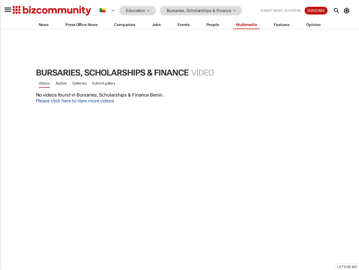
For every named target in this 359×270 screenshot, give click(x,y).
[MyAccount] (347, 10)
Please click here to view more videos (75, 101)
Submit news (271, 10)
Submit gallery (103, 83)
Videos (44, 83)
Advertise (292, 10)
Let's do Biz (347, 267)
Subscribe (316, 11)
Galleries (79, 83)
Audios (61, 83)
